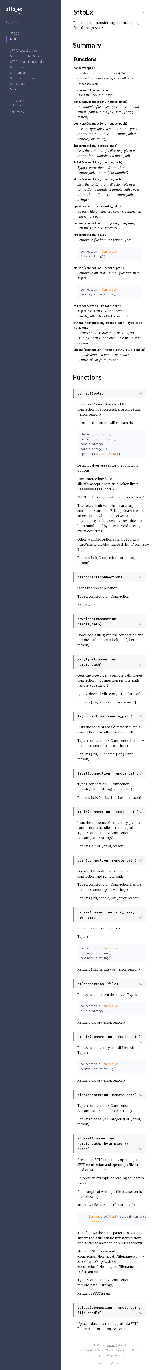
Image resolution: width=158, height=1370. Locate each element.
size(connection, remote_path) (97, 306)
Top (17, 96)
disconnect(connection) (91, 90)
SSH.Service (18, 83)
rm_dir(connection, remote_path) (98, 268)
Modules (17, 39)
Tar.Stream (17, 112)
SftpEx (14, 89)
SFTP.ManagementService (27, 61)
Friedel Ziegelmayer (109, 1350)
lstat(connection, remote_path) (97, 162)
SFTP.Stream (18, 72)
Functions (21, 105)
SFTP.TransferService (24, 78)
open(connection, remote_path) (97, 206)
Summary (21, 100)
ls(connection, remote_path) (95, 145)
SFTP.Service (18, 67)
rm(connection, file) (89, 234)
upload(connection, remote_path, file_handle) (109, 349)
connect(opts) (84, 68)
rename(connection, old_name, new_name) (104, 223)
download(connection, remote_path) (100, 101)
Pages (14, 33)
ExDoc (111, 1345)
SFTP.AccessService (23, 50)
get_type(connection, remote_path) (100, 123)
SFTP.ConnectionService (26, 56)
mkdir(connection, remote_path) (97, 179)
